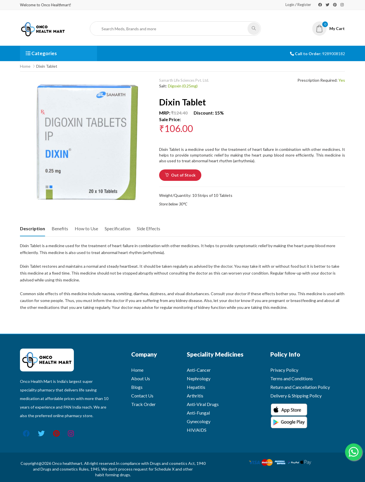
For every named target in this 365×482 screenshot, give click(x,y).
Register (304, 4)
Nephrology (198, 378)
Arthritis (195, 395)
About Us (140, 378)
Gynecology (198, 421)
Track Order (143, 404)
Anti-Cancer (199, 370)
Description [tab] (32, 228)
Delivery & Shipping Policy (296, 395)
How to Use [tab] (86, 228)
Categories (41, 53)
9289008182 (333, 53)
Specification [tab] (117, 228)
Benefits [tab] (60, 228)
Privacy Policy (284, 370)
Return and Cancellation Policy (300, 387)
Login (289, 4)
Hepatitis (196, 387)
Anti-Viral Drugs (203, 404)
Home (25, 66)
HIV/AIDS (196, 430)
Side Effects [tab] (148, 228)
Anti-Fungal (198, 412)
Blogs (137, 387)
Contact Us (142, 395)
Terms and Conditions (291, 378)
